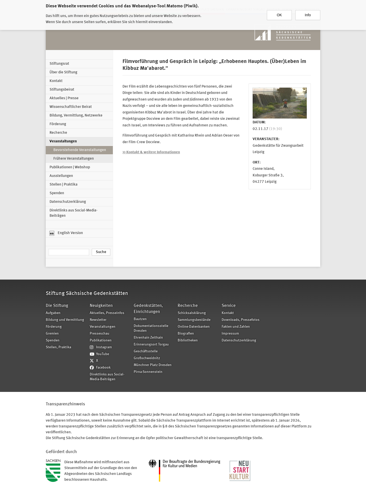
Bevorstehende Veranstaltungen (79, 150)
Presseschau (99, 333)
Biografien (186, 333)
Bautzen (140, 319)
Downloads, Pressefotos (241, 320)
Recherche (58, 133)
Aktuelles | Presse (64, 98)
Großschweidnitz (147, 358)
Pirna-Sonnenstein (148, 372)
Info (308, 14)
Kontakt (56, 81)
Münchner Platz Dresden (153, 365)
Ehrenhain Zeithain (148, 337)
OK (279, 14)
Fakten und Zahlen (236, 326)
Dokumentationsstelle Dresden (151, 328)
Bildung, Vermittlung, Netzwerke (76, 116)
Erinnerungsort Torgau (151, 344)
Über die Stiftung (63, 72)
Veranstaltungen (63, 141)
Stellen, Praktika (58, 347)
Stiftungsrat (59, 64)
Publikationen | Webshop (70, 167)
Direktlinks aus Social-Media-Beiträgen (74, 213)
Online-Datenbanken (194, 326)
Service (229, 306)
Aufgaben (53, 313)
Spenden (57, 193)
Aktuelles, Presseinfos (107, 313)
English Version (66, 233)
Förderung (58, 124)
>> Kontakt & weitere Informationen (151, 152)
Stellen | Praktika (64, 185)
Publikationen (101, 340)
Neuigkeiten (101, 306)
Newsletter (98, 320)
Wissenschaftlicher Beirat (71, 107)
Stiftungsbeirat (62, 90)
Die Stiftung (57, 306)
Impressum (230, 333)
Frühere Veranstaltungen (73, 159)
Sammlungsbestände (194, 320)
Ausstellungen (61, 176)
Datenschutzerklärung (68, 202)
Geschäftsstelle (146, 351)
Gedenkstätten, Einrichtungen (148, 309)
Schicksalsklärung (192, 313)
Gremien (52, 333)
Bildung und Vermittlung (65, 320)
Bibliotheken (188, 340)
